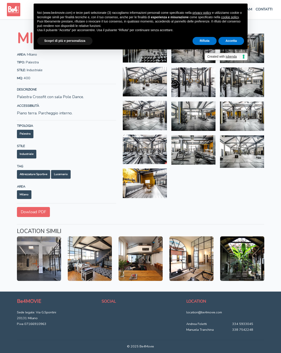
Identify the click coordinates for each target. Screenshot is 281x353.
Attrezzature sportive (33, 174)
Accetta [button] (231, 41)
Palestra (25, 134)
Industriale (26, 154)
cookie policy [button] (230, 17)
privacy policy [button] (202, 12)
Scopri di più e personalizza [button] (64, 41)
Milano (24, 195)
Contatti (264, 9)
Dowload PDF (33, 212)
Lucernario (61, 174)
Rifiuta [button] (204, 41)
